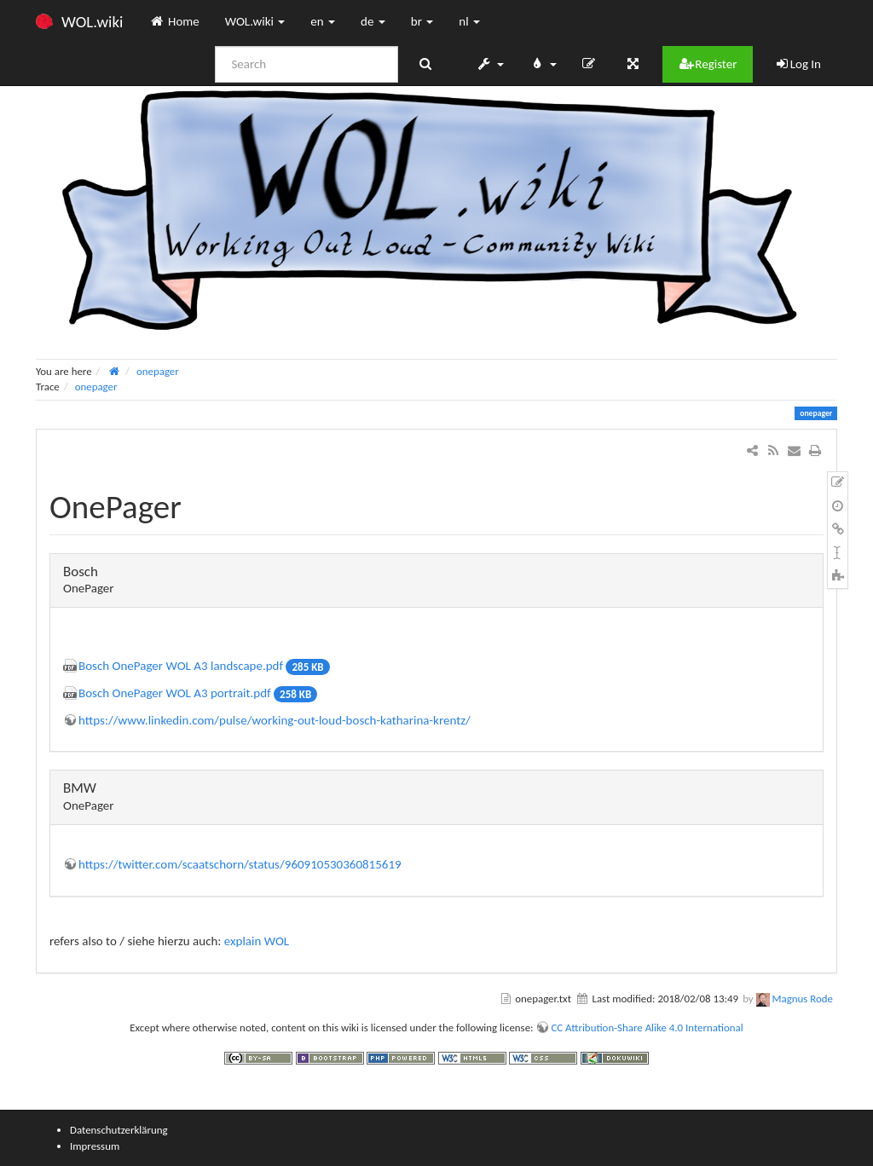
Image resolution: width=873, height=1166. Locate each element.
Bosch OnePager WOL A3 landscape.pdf (180, 665)
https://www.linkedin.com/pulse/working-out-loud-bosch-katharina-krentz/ (274, 720)
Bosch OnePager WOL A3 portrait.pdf (174, 693)
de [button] (373, 21)
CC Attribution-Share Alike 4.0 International (647, 1027)
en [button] (322, 21)
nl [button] (469, 21)
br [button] (422, 21)
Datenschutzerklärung (119, 1129)
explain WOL (256, 941)
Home (173, 21)
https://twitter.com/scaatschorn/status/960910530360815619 (240, 864)
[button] (490, 64)
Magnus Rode (802, 998)
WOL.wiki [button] (255, 21)
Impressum (94, 1146)
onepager (157, 371)
